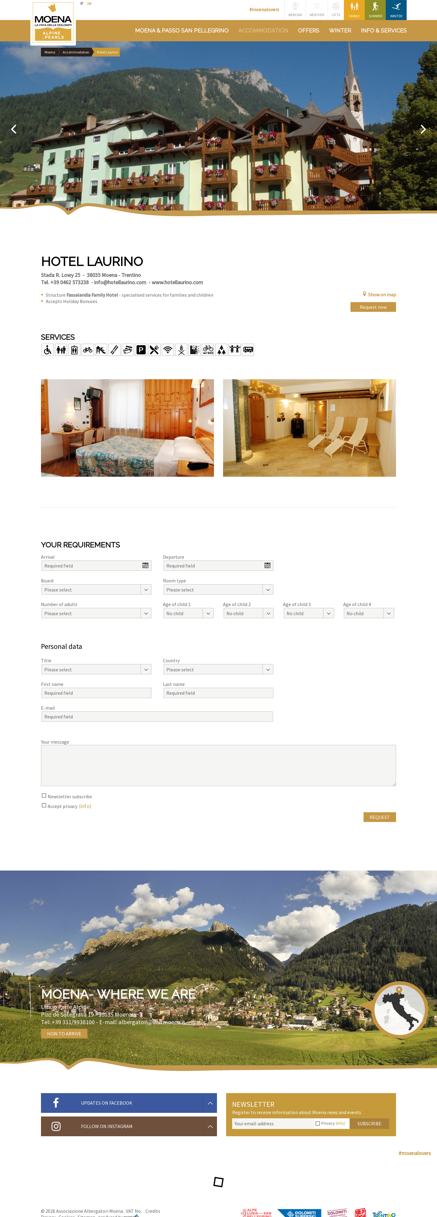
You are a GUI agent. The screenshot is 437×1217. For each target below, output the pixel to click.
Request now (373, 307)
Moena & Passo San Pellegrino (182, 30)
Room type (174, 581)
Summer (375, 10)
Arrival (48, 557)
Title (46, 660)
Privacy (333, 1123)
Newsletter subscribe (70, 796)
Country (171, 660)
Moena (50, 52)
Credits (152, 1211)
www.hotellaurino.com (177, 282)
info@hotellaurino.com (120, 282)
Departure (173, 557)
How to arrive (64, 1034)
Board (47, 581)
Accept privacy (62, 806)
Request (380, 817)
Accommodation (263, 30)
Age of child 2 (237, 604)
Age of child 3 (297, 604)
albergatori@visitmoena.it (151, 1022)
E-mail (48, 708)
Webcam (295, 9)
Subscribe (369, 1123)
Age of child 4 (357, 604)
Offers (308, 30)
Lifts (336, 9)
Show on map (379, 294)
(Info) (340, 1123)
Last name (174, 684)
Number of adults (59, 604)
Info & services (384, 30)
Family (354, 10)
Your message (55, 742)
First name (52, 684)
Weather (317, 9)
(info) (85, 806)
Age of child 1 (177, 604)
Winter (396, 10)
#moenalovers (264, 9)
